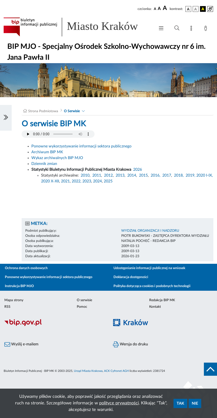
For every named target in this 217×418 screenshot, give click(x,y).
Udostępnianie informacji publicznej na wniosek (149, 268)
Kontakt (155, 306)
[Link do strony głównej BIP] (77, 27)
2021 (65, 181)
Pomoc (82, 306)
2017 (166, 175)
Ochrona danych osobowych (26, 268)
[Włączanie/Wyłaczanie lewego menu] (6, 118)
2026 (137, 169)
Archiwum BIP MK (47, 152)
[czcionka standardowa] (155, 9)
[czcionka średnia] (159, 9)
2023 (86, 181)
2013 (120, 175)
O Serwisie (72, 111)
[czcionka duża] (165, 8)
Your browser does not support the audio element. (58, 134)
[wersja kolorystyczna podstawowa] (188, 9)
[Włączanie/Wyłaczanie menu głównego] (161, 29)
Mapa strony (13, 300)
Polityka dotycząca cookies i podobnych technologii (152, 286)
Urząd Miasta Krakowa (88, 370)
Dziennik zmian (44, 164)
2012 (108, 175)
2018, (179, 175)
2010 (85, 175)
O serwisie (84, 300)
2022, (77, 181)
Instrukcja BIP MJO (19, 286)
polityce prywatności (119, 403)
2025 (108, 181)
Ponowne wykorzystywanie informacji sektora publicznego (81, 146)
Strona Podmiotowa (43, 111)
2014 (131, 175)
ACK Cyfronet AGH (116, 370)
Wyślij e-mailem (21, 344)
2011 (96, 175)
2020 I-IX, (204, 175)
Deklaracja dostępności (130, 277)
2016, (155, 175)
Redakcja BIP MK (162, 300)
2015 (143, 175)
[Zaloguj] (206, 29)
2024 (97, 181)
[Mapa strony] (192, 29)
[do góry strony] (210, 369)
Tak (180, 403)
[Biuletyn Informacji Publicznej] (54, 325)
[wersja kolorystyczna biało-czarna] (195, 9)
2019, (190, 175)
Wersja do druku (130, 344)
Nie (195, 403)
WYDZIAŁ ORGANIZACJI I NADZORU (150, 230)
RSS (7, 306)
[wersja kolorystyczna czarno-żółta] (203, 9)
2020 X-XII (50, 181)
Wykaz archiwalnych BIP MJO (57, 158)
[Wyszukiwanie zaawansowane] (176, 28)
